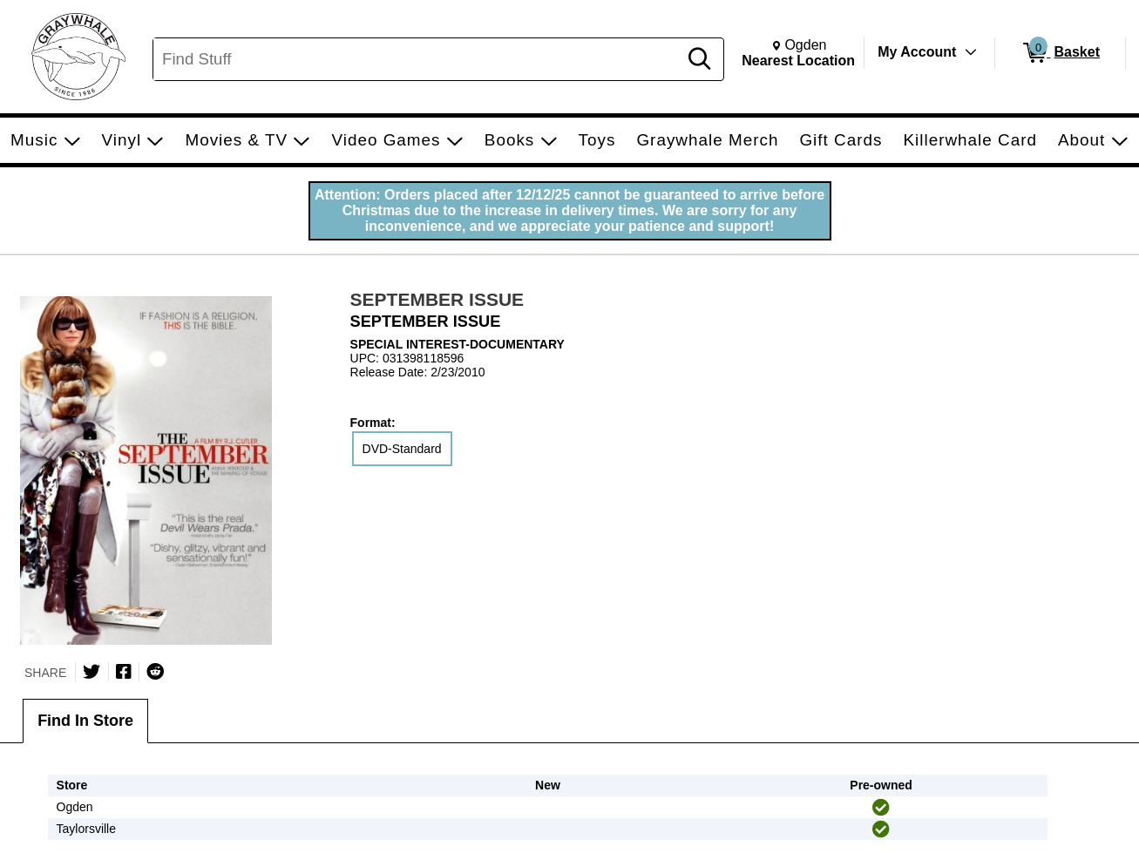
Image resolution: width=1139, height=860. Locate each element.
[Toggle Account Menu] (970, 52)
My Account (917, 51)
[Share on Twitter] (91, 672)
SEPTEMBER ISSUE (437, 299)
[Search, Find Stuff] (417, 59)
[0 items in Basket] (1060, 53)
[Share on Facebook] (124, 672)
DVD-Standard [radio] (402, 449)
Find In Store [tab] (85, 720)
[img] (881, 807)
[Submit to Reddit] (155, 672)
